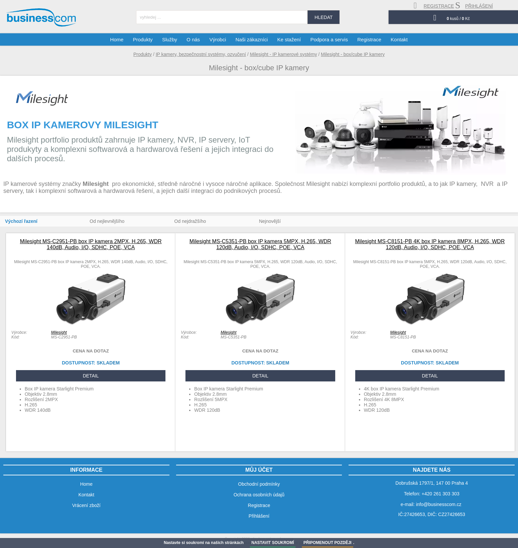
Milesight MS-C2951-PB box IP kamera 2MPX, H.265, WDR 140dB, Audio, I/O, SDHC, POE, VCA (91, 244)
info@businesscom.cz (438, 504)
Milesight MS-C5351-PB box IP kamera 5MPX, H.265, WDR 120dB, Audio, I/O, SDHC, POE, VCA (260, 244)
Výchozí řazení (21, 221)
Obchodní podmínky (259, 484)
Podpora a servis (329, 39)
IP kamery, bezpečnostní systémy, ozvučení (201, 54)
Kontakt (398, 39)
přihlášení (474, 5)
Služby (169, 39)
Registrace (369, 39)
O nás (193, 39)
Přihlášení (258, 516)
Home (117, 39)
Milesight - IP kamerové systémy (283, 54)
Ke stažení (289, 39)
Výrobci (217, 39)
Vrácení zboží (86, 505)
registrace (434, 5)
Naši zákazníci (251, 39)
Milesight (59, 332)
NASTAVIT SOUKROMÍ (272, 542)
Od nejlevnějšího (107, 221)
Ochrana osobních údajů (259, 494)
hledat (324, 17)
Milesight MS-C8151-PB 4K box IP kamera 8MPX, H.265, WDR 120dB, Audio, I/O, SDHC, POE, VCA (430, 244)
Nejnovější (270, 221)
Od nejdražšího (190, 221)
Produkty (142, 54)
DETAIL (91, 375)
